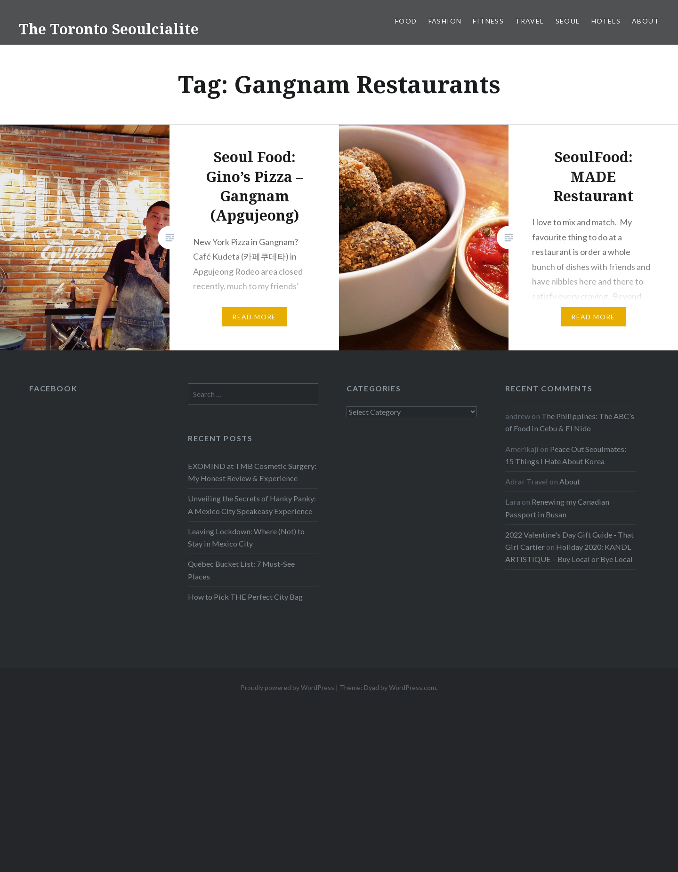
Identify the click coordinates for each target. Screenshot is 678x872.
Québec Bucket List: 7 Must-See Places (241, 569)
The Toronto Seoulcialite (109, 29)
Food (406, 21)
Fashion (445, 21)
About (645, 21)
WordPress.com (412, 687)
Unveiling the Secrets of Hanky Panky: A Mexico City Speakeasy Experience (252, 504)
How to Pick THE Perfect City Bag (245, 596)
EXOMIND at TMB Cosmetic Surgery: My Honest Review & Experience (252, 472)
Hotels (606, 21)
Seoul (568, 21)
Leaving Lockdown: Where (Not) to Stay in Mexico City (246, 537)
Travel (529, 21)
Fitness (488, 21)
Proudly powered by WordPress (287, 687)
